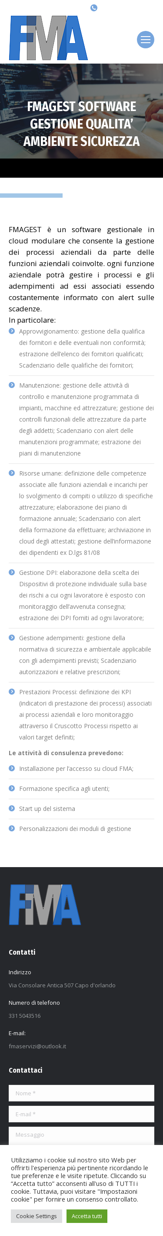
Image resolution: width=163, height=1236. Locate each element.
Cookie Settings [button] (36, 1216)
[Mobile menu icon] (145, 39)
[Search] (59, 8)
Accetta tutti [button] (87, 1216)
